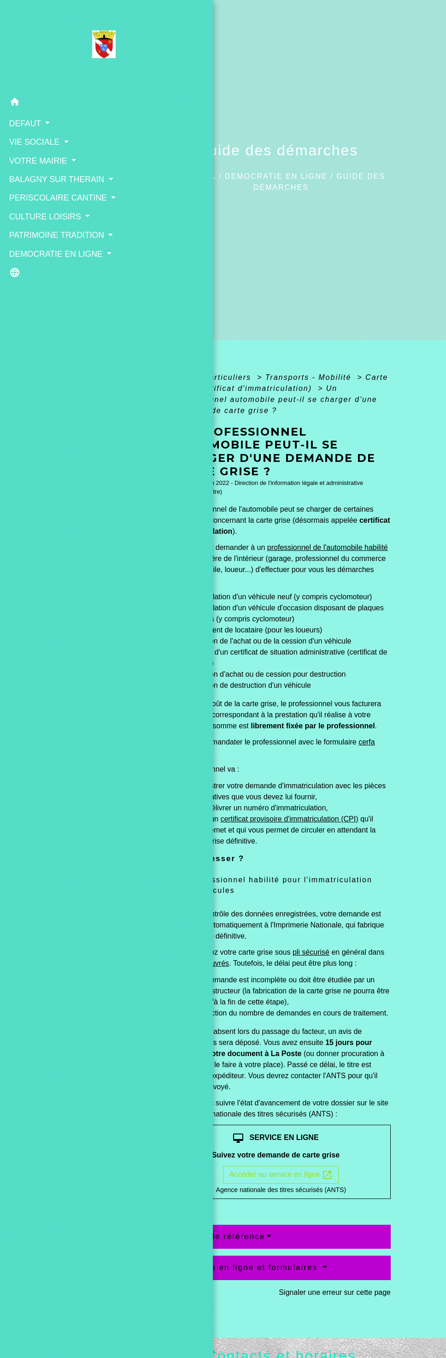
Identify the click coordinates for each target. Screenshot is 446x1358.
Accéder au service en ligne (281, 1175)
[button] (58, 102)
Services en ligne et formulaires (250, 1267)
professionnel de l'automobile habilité (327, 547)
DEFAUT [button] (24, 122)
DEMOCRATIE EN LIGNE (276, 176)
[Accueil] (57, 46)
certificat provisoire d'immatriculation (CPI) (289, 819)
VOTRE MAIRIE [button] (37, 159)
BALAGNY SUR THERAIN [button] (54, 178)
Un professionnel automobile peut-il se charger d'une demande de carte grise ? (274, 399)
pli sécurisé (311, 952)
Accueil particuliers (212, 377)
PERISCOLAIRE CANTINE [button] (56, 208)
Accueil (196, 176)
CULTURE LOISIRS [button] (44, 239)
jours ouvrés (209, 963)
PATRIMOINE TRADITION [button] (54, 258)
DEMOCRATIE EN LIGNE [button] (53, 289)
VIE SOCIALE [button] (33, 141)
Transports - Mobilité (309, 377)
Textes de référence (222, 1236)
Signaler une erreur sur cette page (335, 1292)
